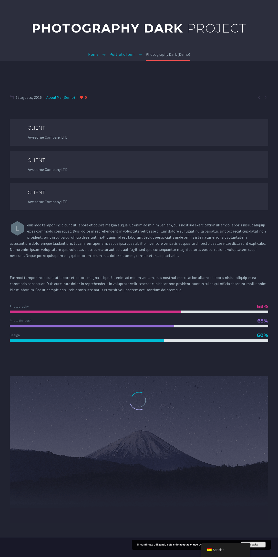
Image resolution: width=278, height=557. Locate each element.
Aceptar (253, 544)
